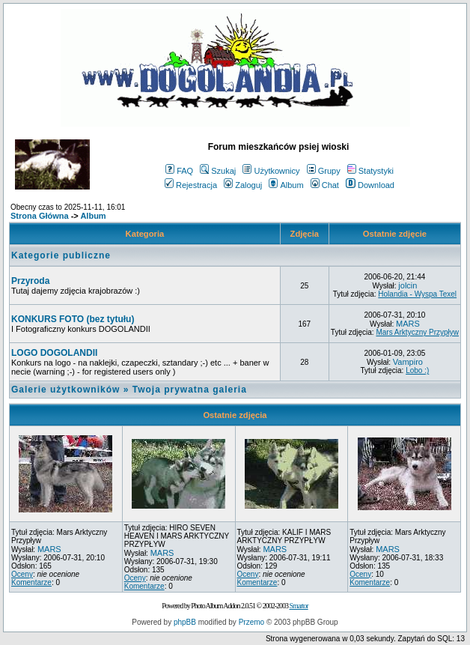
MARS (408, 323)
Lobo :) (417, 370)
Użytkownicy (270, 170)
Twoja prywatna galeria (189, 389)
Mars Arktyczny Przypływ (417, 332)
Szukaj (218, 170)
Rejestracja (191, 185)
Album (286, 185)
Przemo (251, 622)
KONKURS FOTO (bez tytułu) (72, 319)
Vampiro (408, 361)
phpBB (185, 622)
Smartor (298, 606)
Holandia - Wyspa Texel (417, 294)
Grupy (324, 170)
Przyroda (30, 281)
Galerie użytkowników (65, 389)
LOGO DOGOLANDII (54, 353)
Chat (325, 185)
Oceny (22, 574)
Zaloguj (243, 185)
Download (370, 185)
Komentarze (31, 582)
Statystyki (370, 170)
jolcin (407, 285)
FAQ (179, 170)
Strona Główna (39, 215)
